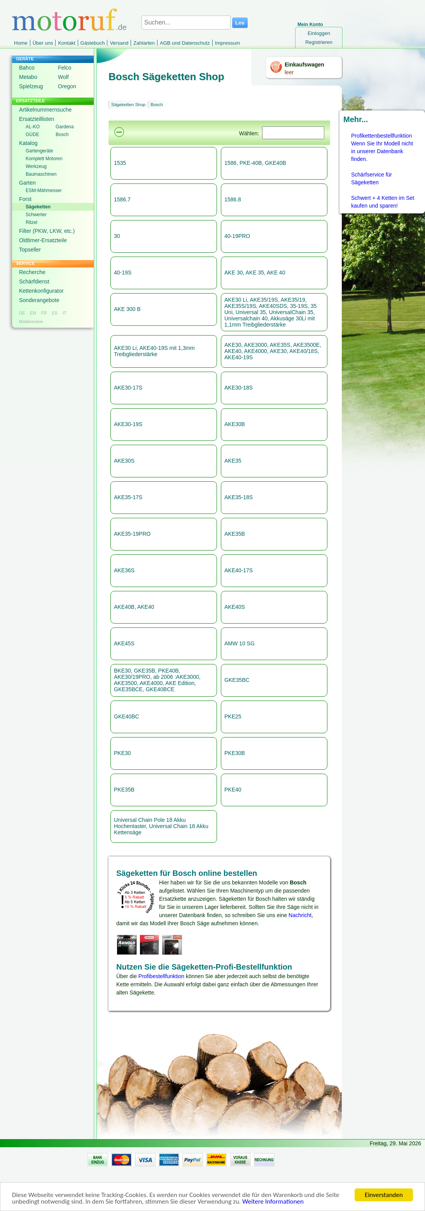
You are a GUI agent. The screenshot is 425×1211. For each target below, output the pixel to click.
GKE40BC (126, 716)
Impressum (227, 43)
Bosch (62, 134)
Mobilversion (31, 321)
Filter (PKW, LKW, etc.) (47, 231)
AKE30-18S (238, 387)
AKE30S (124, 461)
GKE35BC (237, 680)
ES (55, 313)
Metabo (28, 77)
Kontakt (66, 43)
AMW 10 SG (239, 643)
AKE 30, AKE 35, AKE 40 (254, 272)
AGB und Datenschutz (185, 43)
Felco (64, 68)
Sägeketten (38, 207)
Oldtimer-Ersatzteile (43, 240)
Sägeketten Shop (128, 104)
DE (22, 313)
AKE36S (124, 570)
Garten (27, 183)
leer (289, 72)
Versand (119, 43)
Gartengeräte (39, 151)
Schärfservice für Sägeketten (371, 178)
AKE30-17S (128, 387)
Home (21, 43)
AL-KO (33, 126)
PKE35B (124, 789)
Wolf (63, 77)
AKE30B (234, 424)
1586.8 (232, 199)
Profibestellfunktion (161, 976)
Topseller (30, 249)
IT (64, 313)
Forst (25, 199)
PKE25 (232, 716)
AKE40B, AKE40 (134, 607)
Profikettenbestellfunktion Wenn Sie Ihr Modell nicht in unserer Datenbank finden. (382, 147)
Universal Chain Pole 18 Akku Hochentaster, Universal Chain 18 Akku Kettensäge (161, 826)
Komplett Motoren (44, 158)
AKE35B (234, 534)
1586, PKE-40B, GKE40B (255, 163)
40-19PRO (237, 236)
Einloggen (319, 33)
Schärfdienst (34, 281)
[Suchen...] (186, 23)
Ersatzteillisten (36, 119)
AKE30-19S (128, 424)
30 (117, 236)
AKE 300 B (127, 309)
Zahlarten (144, 43)
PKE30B (234, 753)
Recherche (32, 272)
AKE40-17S (238, 570)
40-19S (122, 272)
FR (44, 313)
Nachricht (300, 915)
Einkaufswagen (304, 64)
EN (33, 313)
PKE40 (232, 789)
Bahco (27, 68)
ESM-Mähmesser (44, 190)
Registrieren (318, 42)
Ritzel (31, 222)
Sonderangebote (39, 300)
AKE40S (234, 607)
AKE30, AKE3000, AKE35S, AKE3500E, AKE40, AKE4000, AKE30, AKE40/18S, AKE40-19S (272, 351)
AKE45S (124, 643)
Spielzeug (31, 86)
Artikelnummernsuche (45, 110)
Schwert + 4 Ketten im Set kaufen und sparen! (382, 202)
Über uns (43, 43)
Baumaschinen (41, 174)
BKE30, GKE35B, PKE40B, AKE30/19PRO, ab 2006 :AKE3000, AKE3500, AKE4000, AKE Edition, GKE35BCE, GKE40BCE (157, 680)
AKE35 (232, 461)
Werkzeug (36, 166)
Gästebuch (92, 43)
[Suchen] (293, 132)
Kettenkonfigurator (41, 291)
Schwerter (36, 214)
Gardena (65, 126)
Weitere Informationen (273, 1205)
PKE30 (122, 753)
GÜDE (32, 134)
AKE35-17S (128, 497)
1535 (120, 163)
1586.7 (122, 199)
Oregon (67, 86)
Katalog (28, 143)
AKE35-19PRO (132, 534)
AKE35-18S (238, 497)
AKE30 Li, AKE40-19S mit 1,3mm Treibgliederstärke (154, 351)
